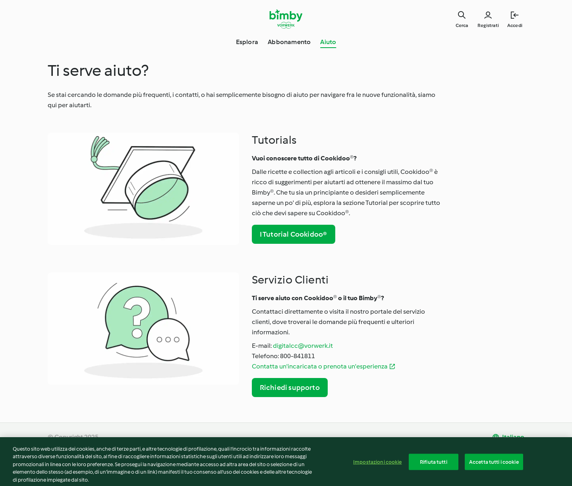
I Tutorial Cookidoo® (293, 234)
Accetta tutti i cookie (494, 464)
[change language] (508, 437)
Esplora (247, 42)
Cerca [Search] (462, 25)
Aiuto (328, 42)
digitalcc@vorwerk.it (303, 345)
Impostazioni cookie (377, 464)
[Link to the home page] (286, 19)
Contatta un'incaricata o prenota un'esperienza (320, 366)
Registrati (488, 25)
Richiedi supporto (290, 387)
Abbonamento (289, 42)
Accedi (514, 25)
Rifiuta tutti (433, 464)
